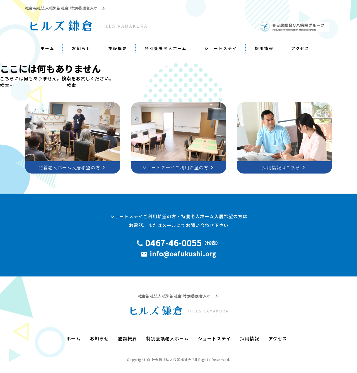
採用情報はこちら (284, 167)
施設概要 (117, 48)
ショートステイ (220, 48)
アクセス (300, 48)
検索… (7, 85)
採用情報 (264, 48)
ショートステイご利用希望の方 (178, 167)
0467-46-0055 (173, 243)
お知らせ (81, 48)
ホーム (47, 48)
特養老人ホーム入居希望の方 (72, 167)
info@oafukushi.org (183, 253)
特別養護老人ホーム (166, 48)
